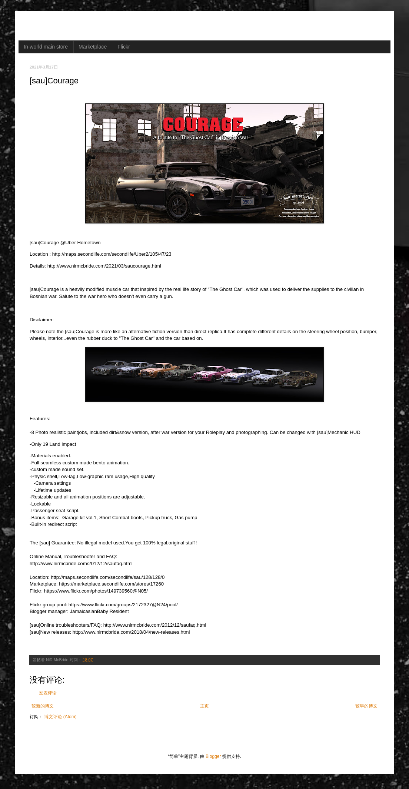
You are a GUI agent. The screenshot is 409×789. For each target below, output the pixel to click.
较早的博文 (366, 706)
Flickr (123, 47)
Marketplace (93, 47)
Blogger (213, 756)
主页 (204, 706)
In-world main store (46, 47)
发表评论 (48, 693)
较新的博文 (42, 706)
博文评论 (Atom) (60, 716)
